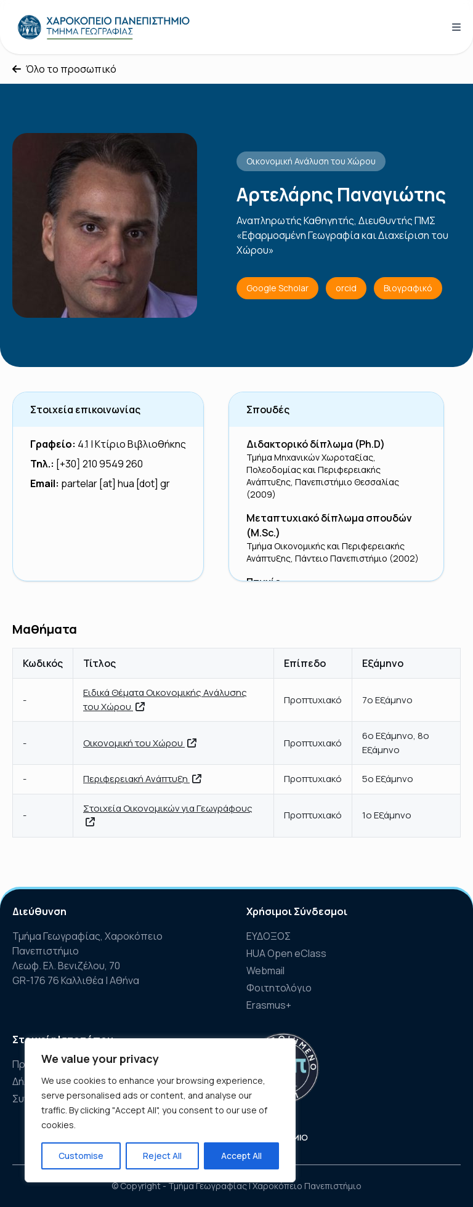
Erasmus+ (268, 1005)
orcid (346, 288)
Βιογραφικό (408, 288)
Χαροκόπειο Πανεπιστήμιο (307, 1186)
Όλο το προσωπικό (64, 69)
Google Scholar (277, 288)
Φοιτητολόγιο (279, 988)
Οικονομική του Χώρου (139, 743)
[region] (160, 1110)
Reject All (162, 1155)
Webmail (265, 970)
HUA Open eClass (286, 953)
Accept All (241, 1155)
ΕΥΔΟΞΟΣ (268, 936)
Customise (81, 1155)
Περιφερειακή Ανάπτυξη (142, 778)
